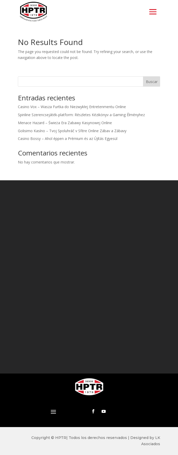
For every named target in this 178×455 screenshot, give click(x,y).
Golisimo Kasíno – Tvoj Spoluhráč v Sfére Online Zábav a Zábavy (72, 130)
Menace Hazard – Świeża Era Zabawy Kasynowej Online (65, 122)
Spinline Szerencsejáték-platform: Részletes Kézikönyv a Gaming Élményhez (81, 114)
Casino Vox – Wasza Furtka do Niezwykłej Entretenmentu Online (72, 106)
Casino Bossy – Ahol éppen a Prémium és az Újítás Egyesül (67, 138)
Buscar (152, 81)
